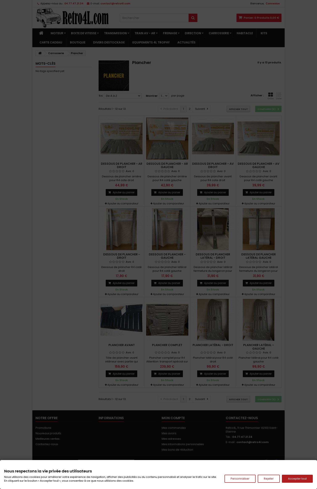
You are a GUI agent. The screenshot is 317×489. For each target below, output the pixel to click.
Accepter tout (297, 479)
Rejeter (269, 479)
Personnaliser (240, 479)
